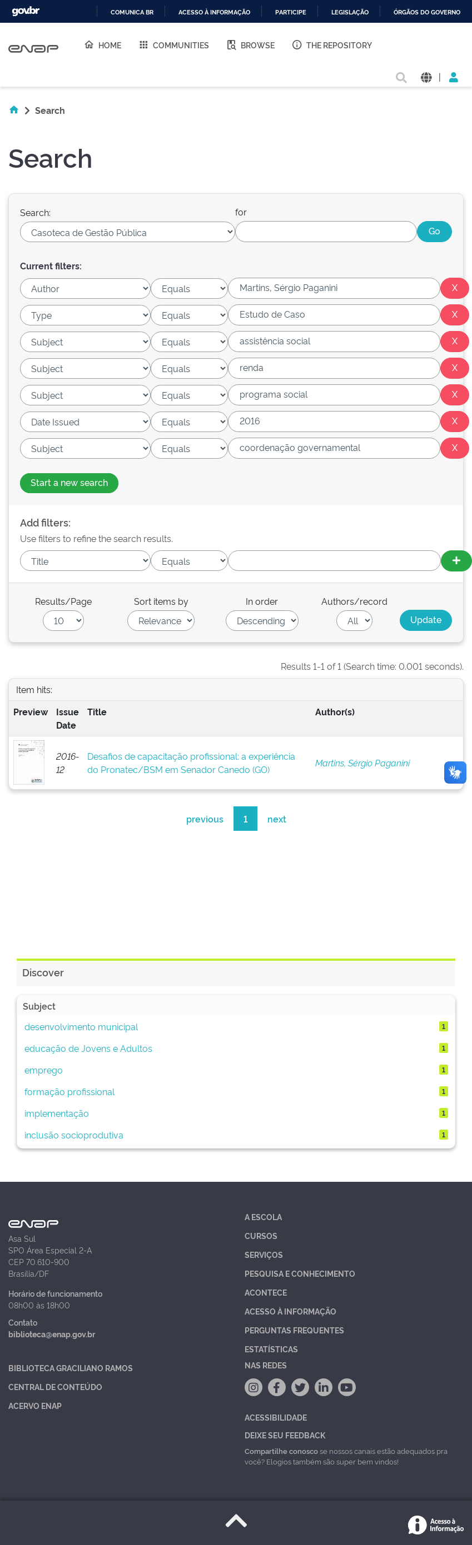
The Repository (331, 44)
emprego (43, 1070)
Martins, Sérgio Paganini (362, 762)
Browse (250, 44)
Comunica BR (132, 12)
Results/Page (63, 601)
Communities (173, 44)
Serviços (264, 1254)
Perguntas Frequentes (294, 1330)
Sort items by (161, 601)
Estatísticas (271, 1348)
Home (102, 44)
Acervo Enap (35, 1405)
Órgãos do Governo (427, 12)
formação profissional (69, 1091)
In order (262, 601)
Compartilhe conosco (281, 1451)
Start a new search (69, 482)
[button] (426, 76)
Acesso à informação (214, 12)
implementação (56, 1113)
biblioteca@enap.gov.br (51, 1333)
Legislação (350, 12)
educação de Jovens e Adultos (88, 1048)
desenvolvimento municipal (81, 1026)
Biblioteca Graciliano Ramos (70, 1367)
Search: (35, 212)
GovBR (25, 11)
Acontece (266, 1292)
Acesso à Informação (290, 1311)
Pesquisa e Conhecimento (300, 1273)
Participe (290, 12)
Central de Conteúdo (55, 1386)
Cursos (261, 1235)
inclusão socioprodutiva (73, 1134)
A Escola (263, 1216)
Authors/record (354, 601)
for (241, 211)
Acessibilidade (276, 1417)
